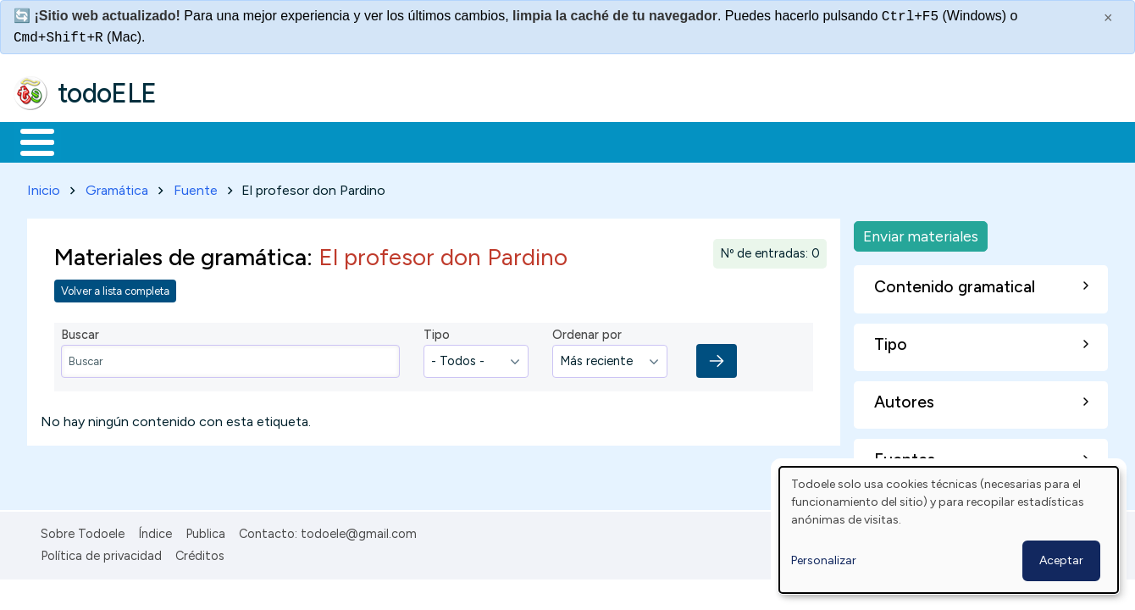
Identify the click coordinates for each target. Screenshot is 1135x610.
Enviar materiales (920, 232)
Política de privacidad (101, 553)
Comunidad (619, 140)
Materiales (95, 140)
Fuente (196, 187)
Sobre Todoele (83, 530)
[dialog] (948, 530)
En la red (400, 140)
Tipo (437, 332)
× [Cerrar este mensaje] (1108, 17)
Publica (205, 530)
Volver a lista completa (115, 287)
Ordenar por (587, 332)
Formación (204, 140)
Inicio (28, 140)
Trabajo (305, 140)
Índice (155, 530)
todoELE (107, 93)
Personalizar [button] (823, 560)
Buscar (696, 140)
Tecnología (506, 140)
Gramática (117, 187)
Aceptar (1061, 560)
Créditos (199, 553)
